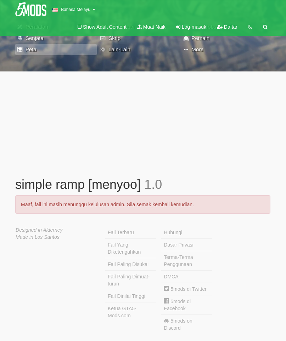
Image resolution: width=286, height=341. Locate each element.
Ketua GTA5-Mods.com (122, 312)
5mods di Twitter (185, 289)
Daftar (227, 27)
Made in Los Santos (38, 237)
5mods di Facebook (177, 304)
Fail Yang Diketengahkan (124, 248)
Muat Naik (151, 27)
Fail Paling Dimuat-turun (129, 280)
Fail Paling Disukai (128, 264)
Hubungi (173, 232)
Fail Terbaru (121, 232)
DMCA (171, 276)
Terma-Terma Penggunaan (178, 260)
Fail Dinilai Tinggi (126, 296)
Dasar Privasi (178, 245)
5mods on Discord (178, 324)
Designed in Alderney (39, 230)
